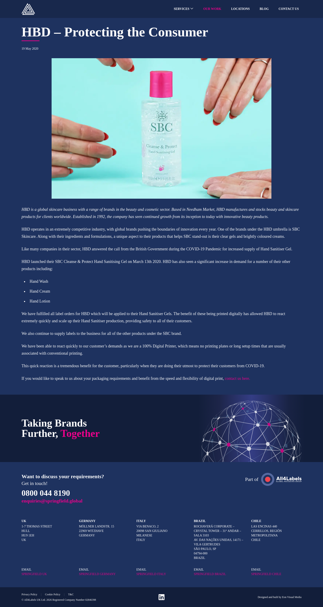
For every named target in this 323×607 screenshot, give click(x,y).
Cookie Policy (52, 594)
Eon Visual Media (291, 597)
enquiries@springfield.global (52, 501)
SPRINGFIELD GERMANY (97, 574)
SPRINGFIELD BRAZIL (210, 574)
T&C (71, 594)
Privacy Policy (29, 594)
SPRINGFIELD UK (34, 574)
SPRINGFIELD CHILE (266, 574)
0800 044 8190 (46, 493)
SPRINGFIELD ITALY (151, 574)
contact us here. (237, 378)
